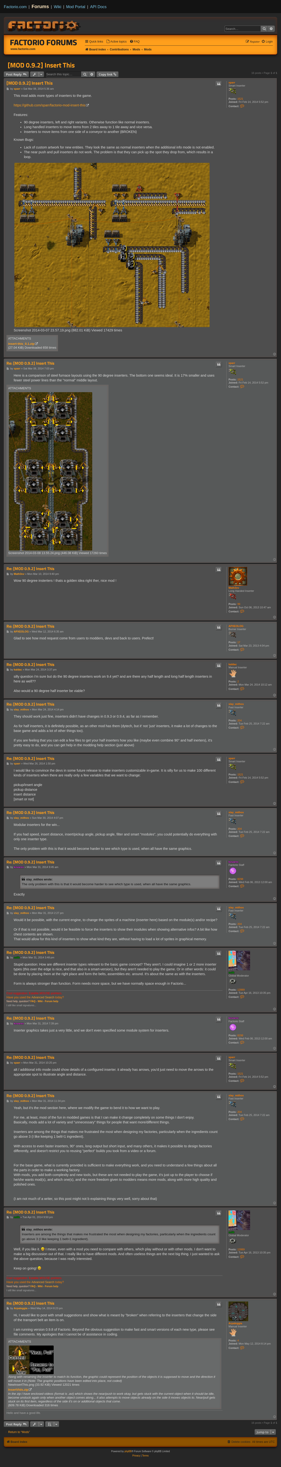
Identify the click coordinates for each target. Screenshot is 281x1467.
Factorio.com (15, 7)
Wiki (57, 7)
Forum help (51, 1001)
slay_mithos (236, 704)
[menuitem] (116, 41)
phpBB (128, 1451)
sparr (232, 82)
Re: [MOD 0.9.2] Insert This (30, 363)
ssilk (231, 972)
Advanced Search (42, 997)
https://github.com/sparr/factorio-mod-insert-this (50, 105)
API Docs (98, 7)
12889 (241, 989)
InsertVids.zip (18, 1389)
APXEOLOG (236, 626)
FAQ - (33, 1001)
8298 (240, 879)
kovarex (234, 861)
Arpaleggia (235, 1323)
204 (239, 720)
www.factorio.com (23, 49)
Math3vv (234, 587)
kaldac (233, 664)
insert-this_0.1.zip (21, 344)
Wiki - (41, 1001)
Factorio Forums (43, 42)
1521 (240, 98)
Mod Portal (75, 7)
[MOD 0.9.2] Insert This (41, 65)
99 (238, 604)
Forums (40, 6)
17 (238, 642)
